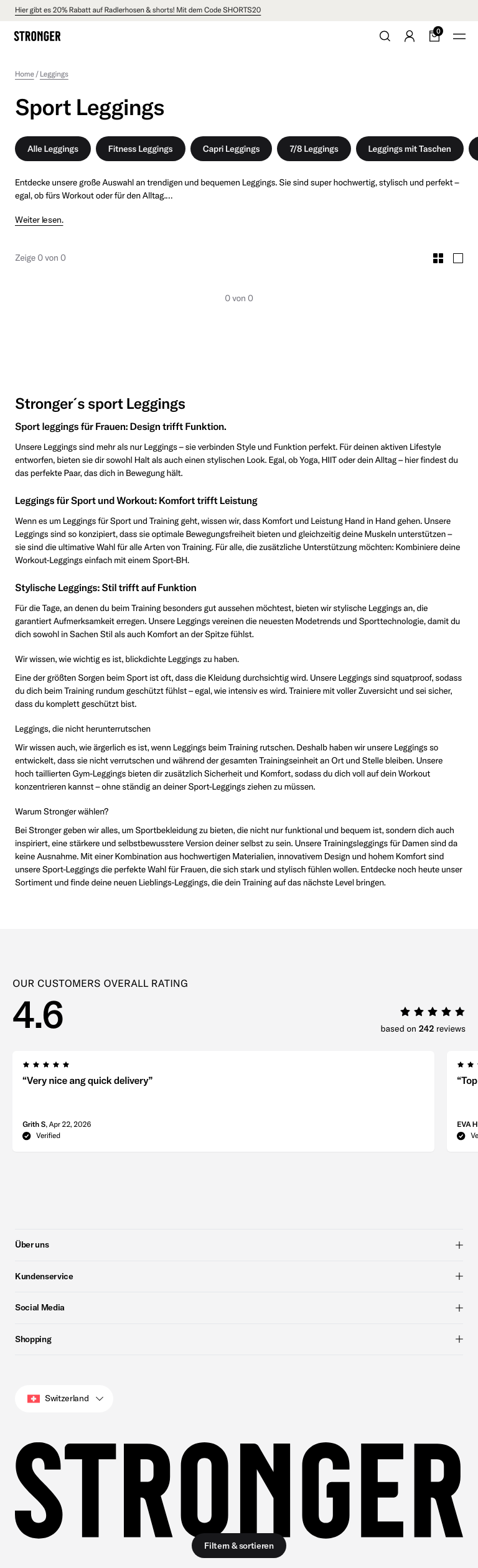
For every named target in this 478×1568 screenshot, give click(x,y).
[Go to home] (37, 36)
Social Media (239, 1307)
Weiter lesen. (39, 220)
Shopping (239, 1338)
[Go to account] (409, 36)
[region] (245, 1105)
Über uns (239, 1244)
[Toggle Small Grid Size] (438, 258)
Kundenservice (239, 1275)
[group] (223, 1105)
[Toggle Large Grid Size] (458, 258)
